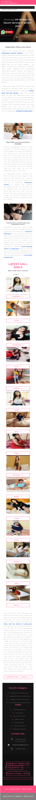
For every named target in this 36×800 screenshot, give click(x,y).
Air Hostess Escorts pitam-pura (19, 702)
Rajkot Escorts (19, 719)
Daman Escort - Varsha (18, 677)
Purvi (18, 453)
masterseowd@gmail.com (10, 3)
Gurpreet (18, 296)
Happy (18, 540)
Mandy (18, 562)
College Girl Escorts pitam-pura (19, 696)
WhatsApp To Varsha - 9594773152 (18, 796)
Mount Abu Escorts (19, 716)
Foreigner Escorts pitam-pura (19, 699)
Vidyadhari (18, 345)
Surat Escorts (19, 722)
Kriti (18, 431)
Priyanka (18, 475)
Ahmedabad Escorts (19, 709)
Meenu (18, 496)
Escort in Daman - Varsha (18, 773)
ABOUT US (16, 764)
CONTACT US (17, 767)
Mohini (18, 388)
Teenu (18, 518)
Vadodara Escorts (19, 725)
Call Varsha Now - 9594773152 (18, 789)
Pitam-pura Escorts (19, 729)
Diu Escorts (19, 713)
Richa (18, 320)
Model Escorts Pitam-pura (19, 693)
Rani (18, 583)
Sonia (18, 410)
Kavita (18, 605)
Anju (18, 366)
